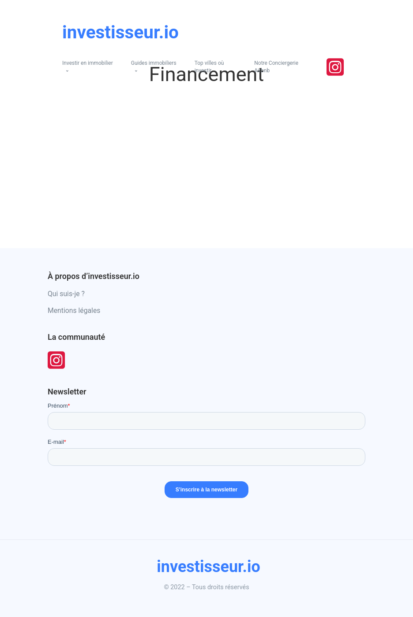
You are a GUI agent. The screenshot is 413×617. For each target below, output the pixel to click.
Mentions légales (74, 310)
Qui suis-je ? (66, 294)
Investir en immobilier (87, 63)
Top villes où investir (209, 67)
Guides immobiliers (153, 63)
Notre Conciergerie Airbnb (276, 67)
